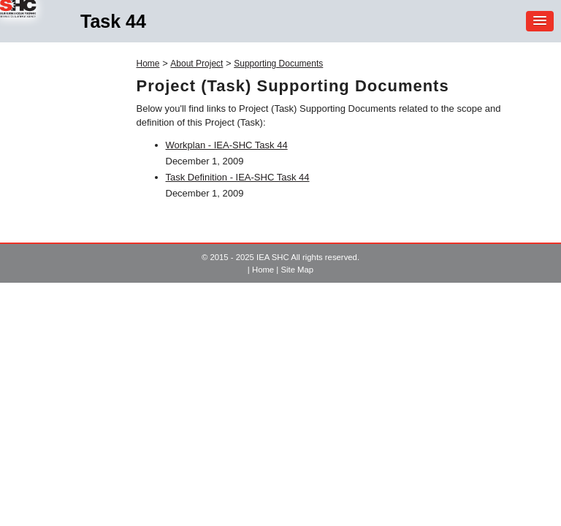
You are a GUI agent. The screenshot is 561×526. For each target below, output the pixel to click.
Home (148, 63)
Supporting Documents (278, 63)
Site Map (296, 269)
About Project (196, 63)
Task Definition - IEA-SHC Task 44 (238, 177)
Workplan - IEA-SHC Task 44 (227, 145)
